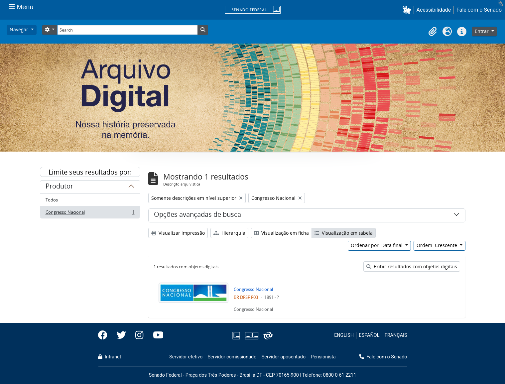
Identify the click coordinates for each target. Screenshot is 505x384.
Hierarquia (229, 233)
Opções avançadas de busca (197, 215)
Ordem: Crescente (437, 245)
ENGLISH (344, 335)
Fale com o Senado (479, 10)
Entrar (482, 31)
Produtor (59, 187)
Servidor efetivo (185, 357)
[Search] (127, 30)
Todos (52, 200)
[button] (408, 9)
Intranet (109, 357)
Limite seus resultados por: (90, 172)
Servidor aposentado (284, 357)
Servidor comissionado (231, 357)
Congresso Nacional (90, 213)
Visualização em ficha (281, 233)
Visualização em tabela (344, 233)
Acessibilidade (434, 10)
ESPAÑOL (369, 335)
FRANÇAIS (396, 335)
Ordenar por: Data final (377, 245)
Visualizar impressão (178, 233)
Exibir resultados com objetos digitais (411, 266)
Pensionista (323, 357)
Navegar (20, 29)
